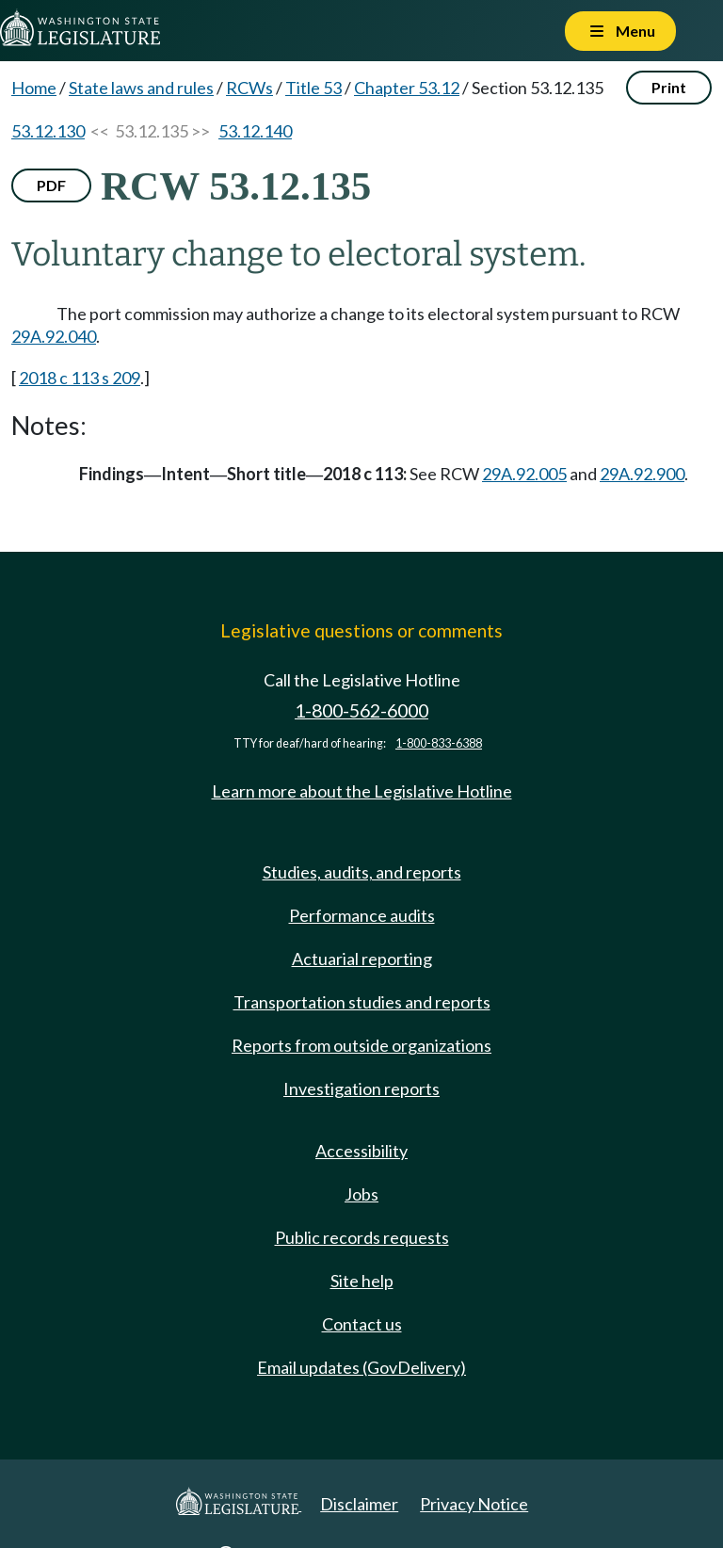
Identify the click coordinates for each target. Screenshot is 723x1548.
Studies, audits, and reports (362, 872)
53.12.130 (48, 131)
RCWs (249, 87)
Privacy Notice (474, 1503)
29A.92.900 (642, 473)
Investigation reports (361, 1088)
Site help (362, 1280)
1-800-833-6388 (438, 743)
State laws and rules (141, 87)
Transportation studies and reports (361, 1002)
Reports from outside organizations (361, 1045)
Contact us (362, 1324)
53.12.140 (255, 131)
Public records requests (362, 1237)
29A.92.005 (524, 473)
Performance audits (362, 915)
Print (668, 87)
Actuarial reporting (362, 958)
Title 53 (313, 87)
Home (33, 87)
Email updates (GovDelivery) (361, 1367)
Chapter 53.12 (406, 87)
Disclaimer (359, 1503)
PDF (51, 185)
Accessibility (361, 1150)
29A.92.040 (53, 336)
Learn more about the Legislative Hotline (362, 791)
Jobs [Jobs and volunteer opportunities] (361, 1194)
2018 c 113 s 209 (79, 377)
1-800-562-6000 (361, 710)
